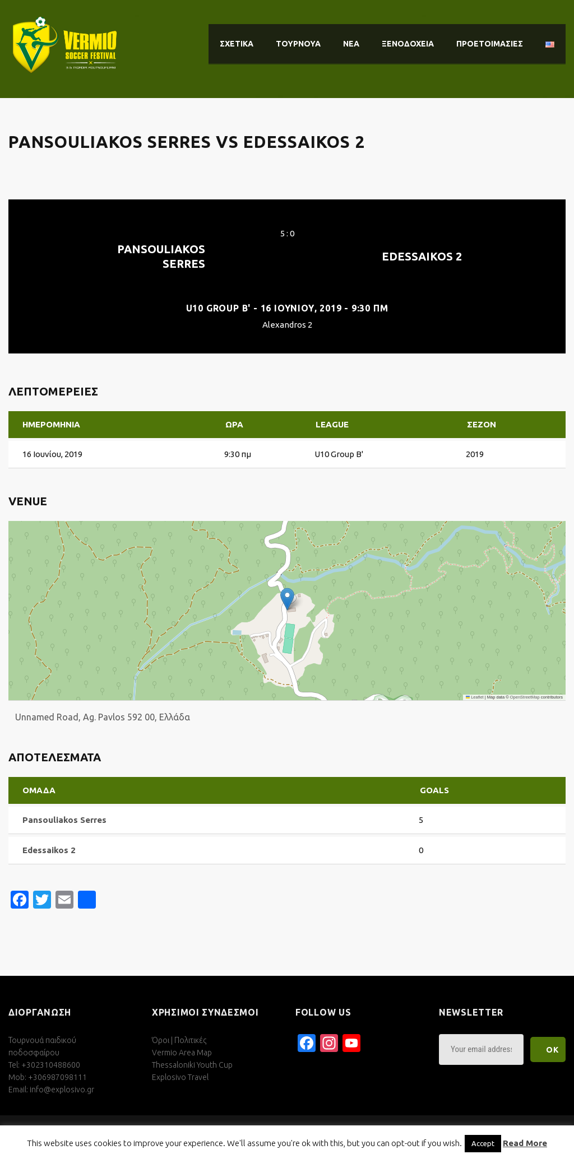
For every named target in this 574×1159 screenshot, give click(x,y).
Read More (525, 1143)
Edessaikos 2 (422, 256)
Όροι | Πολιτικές (179, 1040)
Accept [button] (482, 1143)
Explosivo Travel (180, 1077)
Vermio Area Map (182, 1052)
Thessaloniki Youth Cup (192, 1064)
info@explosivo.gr (62, 1089)
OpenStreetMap (525, 697)
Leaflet (475, 697)
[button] (287, 599)
